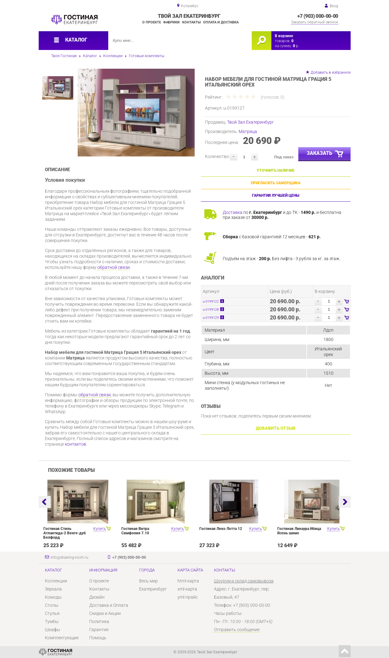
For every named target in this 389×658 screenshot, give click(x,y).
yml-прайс (187, 597)
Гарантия (99, 629)
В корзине (284, 36)
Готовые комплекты (146, 56)
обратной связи (113, 267)
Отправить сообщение (237, 629)
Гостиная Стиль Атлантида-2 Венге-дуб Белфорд (64, 533)
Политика (99, 621)
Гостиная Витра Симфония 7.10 (135, 531)
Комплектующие (62, 637)
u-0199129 (211, 318)
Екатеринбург (153, 588)
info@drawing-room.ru (69, 557)
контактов (75, 444)
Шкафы (52, 629)
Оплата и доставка (221, 22)
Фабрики (171, 22)
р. (296, 46)
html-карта (188, 580)
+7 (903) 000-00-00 (317, 16)
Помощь (97, 637)
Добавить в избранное (331, 72)
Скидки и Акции (105, 613)
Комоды (53, 597)
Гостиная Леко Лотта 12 (220, 529)
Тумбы (52, 621)
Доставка (232, 212)
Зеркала (53, 588)
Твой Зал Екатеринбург (250, 122)
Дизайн (97, 597)
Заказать (325, 154)
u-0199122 (211, 301)
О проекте (151, 22)
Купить (99, 529)
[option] (136, 112)
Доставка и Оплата (108, 605)
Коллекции (113, 56)
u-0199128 (211, 310)
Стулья (52, 613)
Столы (51, 605)
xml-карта (187, 588)
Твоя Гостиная (64, 56)
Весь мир (148, 580)
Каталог (90, 56)
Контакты (191, 22)
